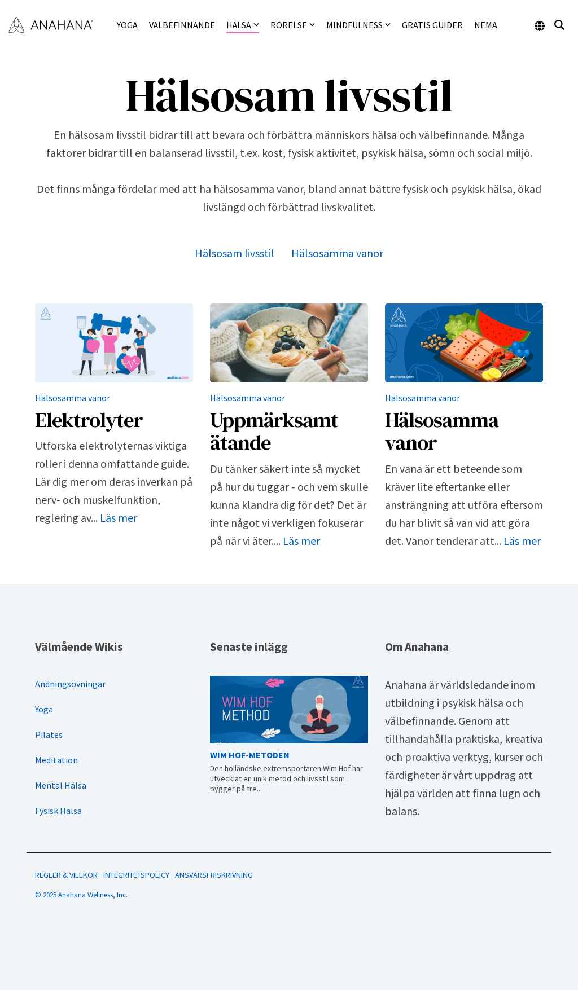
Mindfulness (358, 24)
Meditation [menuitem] (56, 759)
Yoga (127, 24)
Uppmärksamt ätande (274, 431)
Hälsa (242, 24)
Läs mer (118, 518)
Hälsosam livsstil (234, 253)
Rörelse (292, 24)
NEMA (485, 24)
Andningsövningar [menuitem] (70, 683)
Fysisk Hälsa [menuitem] (58, 810)
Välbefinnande (182, 24)
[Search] (559, 25)
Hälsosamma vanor (337, 253)
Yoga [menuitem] (44, 709)
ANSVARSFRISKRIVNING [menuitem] (214, 875)
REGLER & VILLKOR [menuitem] (66, 875)
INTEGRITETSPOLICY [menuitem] (136, 875)
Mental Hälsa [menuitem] (60, 785)
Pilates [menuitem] (49, 734)
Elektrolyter (89, 420)
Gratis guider (432, 24)
